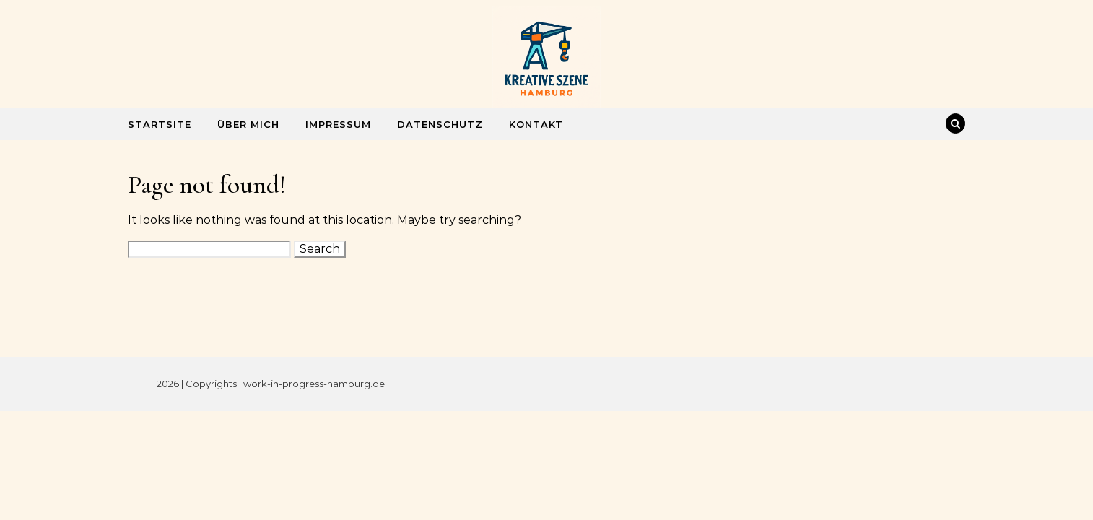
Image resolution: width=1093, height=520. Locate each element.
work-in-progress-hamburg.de (314, 383)
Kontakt (536, 124)
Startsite (159, 124)
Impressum (338, 124)
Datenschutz (440, 124)
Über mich (248, 124)
